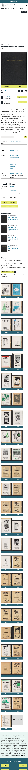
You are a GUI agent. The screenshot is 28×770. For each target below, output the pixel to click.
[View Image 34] (6, 579)
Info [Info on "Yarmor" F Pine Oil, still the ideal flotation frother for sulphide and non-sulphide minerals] (17, 314)
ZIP (5, 101)
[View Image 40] (6, 633)
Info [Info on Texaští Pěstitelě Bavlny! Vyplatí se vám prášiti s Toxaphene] (17, 711)
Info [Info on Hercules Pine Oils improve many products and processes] (6, 314)
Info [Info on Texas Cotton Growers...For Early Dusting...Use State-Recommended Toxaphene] (6, 389)
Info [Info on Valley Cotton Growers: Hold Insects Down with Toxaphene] (17, 569)
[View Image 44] (6, 668)
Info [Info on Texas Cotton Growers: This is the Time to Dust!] (6, 534)
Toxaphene (12, 171)
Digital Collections (13, 8)
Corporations (13, 159)
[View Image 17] (17, 417)
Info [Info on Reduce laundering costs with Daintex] (17, 297)
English (11, 153)
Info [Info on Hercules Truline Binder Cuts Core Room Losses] (17, 332)
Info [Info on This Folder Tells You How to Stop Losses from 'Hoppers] (17, 552)
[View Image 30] (6, 544)
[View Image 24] (6, 489)
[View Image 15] (17, 399)
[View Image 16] (6, 417)
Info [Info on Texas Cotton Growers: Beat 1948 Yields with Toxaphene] (6, 604)
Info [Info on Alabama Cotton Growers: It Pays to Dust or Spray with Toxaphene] (17, 622)
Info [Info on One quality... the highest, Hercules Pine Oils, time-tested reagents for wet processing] (6, 332)
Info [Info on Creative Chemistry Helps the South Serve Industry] (6, 728)
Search (24, 11)
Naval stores (13, 166)
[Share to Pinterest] (22, 91)
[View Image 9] (17, 342)
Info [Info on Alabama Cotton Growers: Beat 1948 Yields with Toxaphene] (6, 640)
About (5, 765)
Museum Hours (13, 1)
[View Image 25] (17, 489)
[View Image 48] (6, 703)
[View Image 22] (6, 471)
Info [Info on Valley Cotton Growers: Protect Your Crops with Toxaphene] (17, 514)
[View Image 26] (6, 507)
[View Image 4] (6, 307)
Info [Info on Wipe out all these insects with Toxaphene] (17, 389)
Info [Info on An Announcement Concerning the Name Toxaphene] (6, 369)
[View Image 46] (6, 685)
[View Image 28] (6, 525)
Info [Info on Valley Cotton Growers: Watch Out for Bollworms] (17, 658)
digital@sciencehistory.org (18, 755)
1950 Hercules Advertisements (13, 238)
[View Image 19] (17, 436)
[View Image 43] (17, 650)
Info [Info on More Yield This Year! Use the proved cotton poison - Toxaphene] (17, 369)
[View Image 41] (17, 632)
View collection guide (9, 202)
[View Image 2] (6, 289)
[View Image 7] (17, 324)
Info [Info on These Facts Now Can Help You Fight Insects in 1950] (17, 693)
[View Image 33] (17, 561)
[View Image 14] (6, 399)
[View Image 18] (6, 436)
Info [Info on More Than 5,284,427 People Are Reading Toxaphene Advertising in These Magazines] (17, 444)
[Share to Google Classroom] (26, 91)
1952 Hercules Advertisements (13, 248)
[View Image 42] (6, 650)
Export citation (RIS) (7, 271)
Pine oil (11, 168)
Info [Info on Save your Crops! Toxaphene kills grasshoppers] (17, 407)
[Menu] (26, 5)
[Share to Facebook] (19, 91)
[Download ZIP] (2, 102)
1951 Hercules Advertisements (13, 228)
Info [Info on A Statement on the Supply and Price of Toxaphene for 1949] (17, 350)
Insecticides (13, 164)
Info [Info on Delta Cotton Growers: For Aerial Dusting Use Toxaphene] (6, 622)
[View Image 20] (6, 454)
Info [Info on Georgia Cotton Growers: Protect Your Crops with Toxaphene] (6, 676)
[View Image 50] (6, 721)
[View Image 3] (17, 289)
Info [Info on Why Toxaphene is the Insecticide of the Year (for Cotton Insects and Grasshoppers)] (17, 640)
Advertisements (5, 44)
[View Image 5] (17, 307)
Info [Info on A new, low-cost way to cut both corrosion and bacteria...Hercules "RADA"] (6, 297)
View (20, 86)
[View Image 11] (17, 360)
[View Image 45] (17, 668)
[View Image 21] (17, 454)
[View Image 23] (17, 471)
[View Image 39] (17, 614)
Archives (12, 186)
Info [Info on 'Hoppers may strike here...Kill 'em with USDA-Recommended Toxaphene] (6, 407)
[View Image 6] (6, 324)
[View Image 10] (6, 361)
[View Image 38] (6, 614)
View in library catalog (9, 206)
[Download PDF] (2, 97)
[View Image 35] (17, 579)
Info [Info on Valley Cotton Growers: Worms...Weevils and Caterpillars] (17, 676)
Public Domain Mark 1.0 (16, 173)
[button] (15, 272)
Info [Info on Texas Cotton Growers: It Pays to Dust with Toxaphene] (17, 587)
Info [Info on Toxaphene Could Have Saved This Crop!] (6, 462)
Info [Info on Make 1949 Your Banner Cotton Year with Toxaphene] (6, 497)
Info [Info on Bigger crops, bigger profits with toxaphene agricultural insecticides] (6, 444)
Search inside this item (7, 137)
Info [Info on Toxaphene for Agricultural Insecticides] (6, 350)
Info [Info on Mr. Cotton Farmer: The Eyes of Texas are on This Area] (6, 514)
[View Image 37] (17, 597)
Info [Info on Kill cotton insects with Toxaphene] (6, 426)
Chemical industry (14, 157)
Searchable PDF (8, 97)
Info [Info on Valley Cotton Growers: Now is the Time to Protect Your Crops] (6, 479)
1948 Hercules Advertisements (13, 218)
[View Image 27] (17, 507)
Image (11, 145)
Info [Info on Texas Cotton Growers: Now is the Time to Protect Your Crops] (17, 497)
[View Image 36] (6, 597)
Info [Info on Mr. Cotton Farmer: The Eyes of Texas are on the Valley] (17, 479)
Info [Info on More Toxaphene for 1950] (6, 711)
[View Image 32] (6, 561)
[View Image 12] (6, 380)
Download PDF (22, 97)
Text (11, 148)
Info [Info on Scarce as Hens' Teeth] (6, 693)
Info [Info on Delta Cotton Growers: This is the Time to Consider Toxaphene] (17, 604)
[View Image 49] (17, 703)
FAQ (23, 765)
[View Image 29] (17, 526)
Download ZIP (22, 102)
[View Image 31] (17, 544)
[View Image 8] (6, 342)
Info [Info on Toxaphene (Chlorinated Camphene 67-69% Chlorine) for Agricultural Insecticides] (17, 534)
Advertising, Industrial (15, 155)
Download (7, 86)
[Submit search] (25, 137)
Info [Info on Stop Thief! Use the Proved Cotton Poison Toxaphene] (17, 426)
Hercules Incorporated (15, 141)
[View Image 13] (17, 381)
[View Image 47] (17, 685)
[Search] (11, 12)
